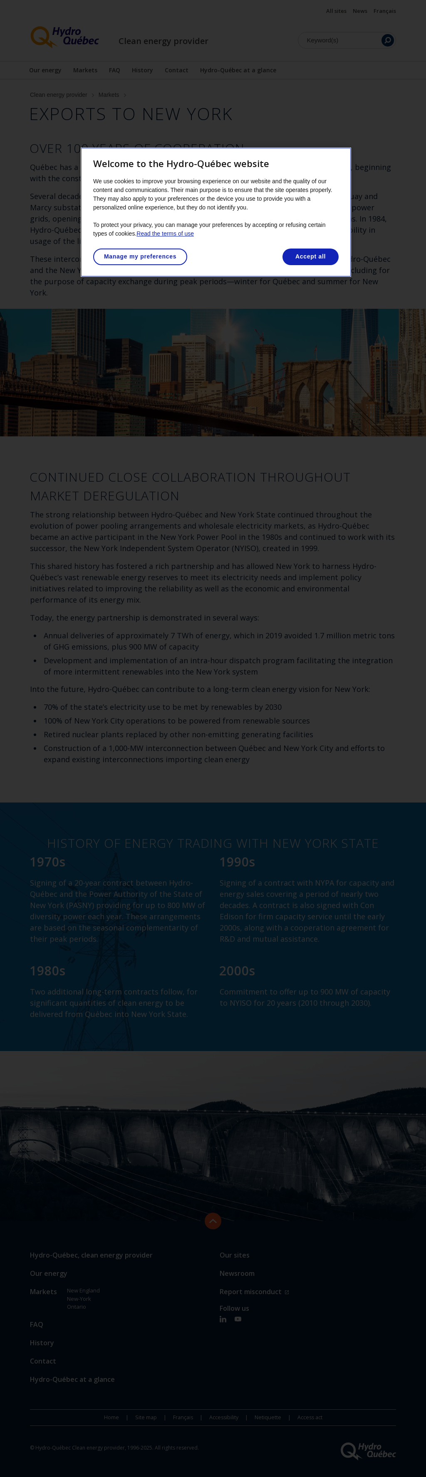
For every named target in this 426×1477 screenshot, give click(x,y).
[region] (216, 212)
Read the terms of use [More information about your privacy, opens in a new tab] (165, 233)
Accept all (310, 256)
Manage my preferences (140, 256)
